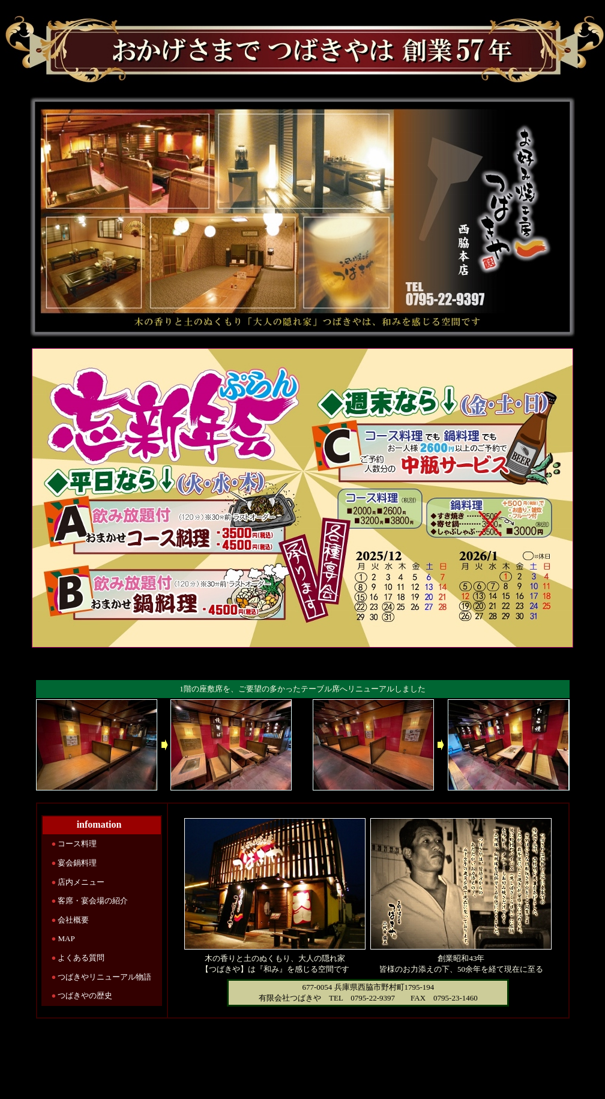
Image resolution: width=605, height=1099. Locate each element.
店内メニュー (81, 882)
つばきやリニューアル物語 (104, 976)
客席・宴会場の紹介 (93, 900)
